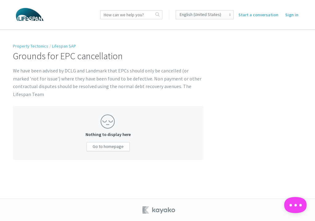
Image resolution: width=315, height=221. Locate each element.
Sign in (291, 14)
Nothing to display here (108, 134)
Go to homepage (108, 146)
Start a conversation (258, 14)
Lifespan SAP (64, 46)
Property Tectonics (30, 46)
